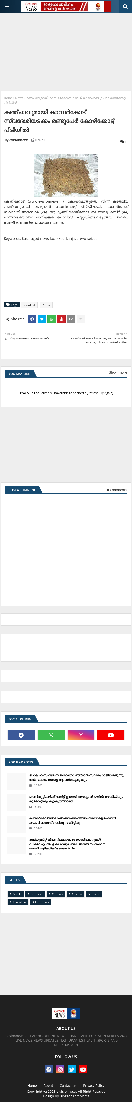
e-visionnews (66, 1091)
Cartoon (57, 894)
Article (17, 894)
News (19, 98)
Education (19, 902)
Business (37, 894)
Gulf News (42, 902)
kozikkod (29, 305)
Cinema (77, 894)
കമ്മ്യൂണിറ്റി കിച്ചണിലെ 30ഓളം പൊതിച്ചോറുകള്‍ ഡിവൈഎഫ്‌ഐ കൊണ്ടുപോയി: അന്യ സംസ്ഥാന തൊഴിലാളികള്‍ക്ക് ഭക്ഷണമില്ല (67, 843)
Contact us (68, 1085)
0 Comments (117, 489)
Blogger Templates (74, 1096)
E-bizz (95, 894)
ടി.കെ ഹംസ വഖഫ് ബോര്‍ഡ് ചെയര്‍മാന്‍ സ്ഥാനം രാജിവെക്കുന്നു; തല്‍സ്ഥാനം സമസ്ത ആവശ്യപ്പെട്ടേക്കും (76, 777)
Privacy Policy (93, 1085)
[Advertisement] (66, 50)
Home (8, 98)
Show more (118, 372)
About (48, 1085)
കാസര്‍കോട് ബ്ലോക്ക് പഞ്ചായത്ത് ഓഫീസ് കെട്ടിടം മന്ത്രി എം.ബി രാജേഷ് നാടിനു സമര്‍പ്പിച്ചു (72, 820)
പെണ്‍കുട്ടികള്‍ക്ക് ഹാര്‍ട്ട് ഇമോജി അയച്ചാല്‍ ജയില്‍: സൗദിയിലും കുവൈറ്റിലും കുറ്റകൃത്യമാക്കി (75, 798)
